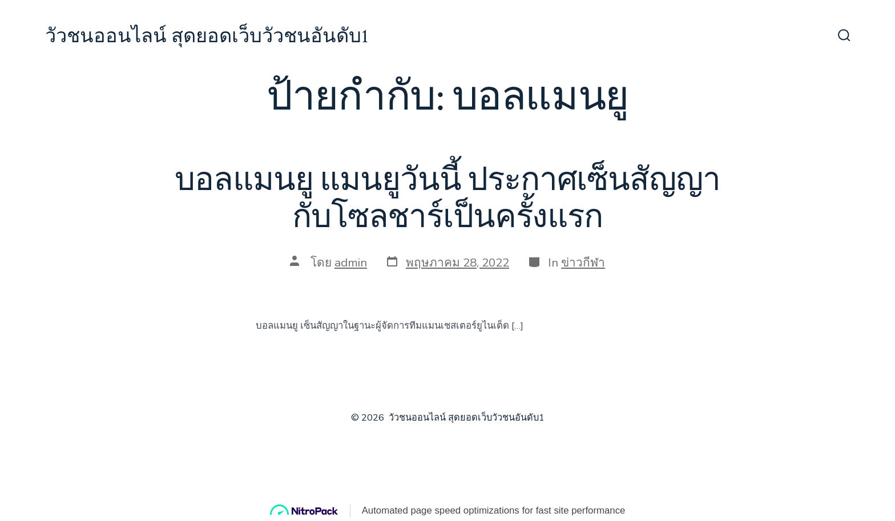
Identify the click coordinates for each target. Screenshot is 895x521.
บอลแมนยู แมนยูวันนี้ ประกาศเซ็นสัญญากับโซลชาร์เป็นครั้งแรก (447, 199)
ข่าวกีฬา (583, 262)
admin (350, 262)
